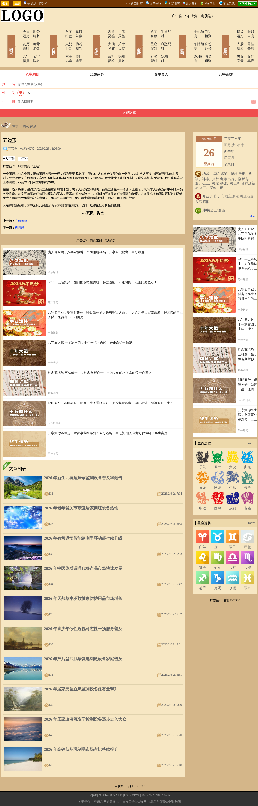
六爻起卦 (60, 39)
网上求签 (90, 40)
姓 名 (8, 70)
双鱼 (247, 574)
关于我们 (84, 788)
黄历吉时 (17, 39)
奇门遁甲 (77, 47)
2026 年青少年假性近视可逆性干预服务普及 (83, 615)
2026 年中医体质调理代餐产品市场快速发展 (83, 555)
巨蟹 (247, 533)
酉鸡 (217, 495)
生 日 (8, 88)
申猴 (202, 495)
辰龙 (202, 474)
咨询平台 (209, 3)
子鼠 (202, 453)
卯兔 (247, 453)
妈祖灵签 (119, 47)
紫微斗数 (77, 31)
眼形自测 (248, 31)
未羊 (247, 474)
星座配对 (145, 39)
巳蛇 (217, 474)
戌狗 (232, 495)
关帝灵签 (119, 39)
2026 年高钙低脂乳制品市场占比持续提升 (81, 736)
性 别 (8, 79)
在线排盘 (48, 40)
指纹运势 (231, 31)
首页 (15, 113)
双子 (232, 533)
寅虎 (232, 453)
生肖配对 (162, 31)
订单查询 (155, 3)
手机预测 (188, 31)
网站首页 (5, 40)
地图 (178, 788)
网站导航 (110, 788)
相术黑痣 (219, 40)
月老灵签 (119, 31)
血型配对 (162, 39)
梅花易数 (77, 39)
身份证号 (205, 39)
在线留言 (97, 788)
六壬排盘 (60, 47)
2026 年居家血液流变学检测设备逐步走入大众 (85, 705)
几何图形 (21, 207)
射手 (202, 574)
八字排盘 (60, 31)
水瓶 (232, 574)
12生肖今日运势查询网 (131, 788)
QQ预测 (187, 47)
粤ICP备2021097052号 (156, 781)
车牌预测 (188, 39)
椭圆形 (19, 214)
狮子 (202, 554)
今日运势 (17, 31)
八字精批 (17, 47)
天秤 (232, 554)
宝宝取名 (34, 47)
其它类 (12, 135)
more (251, 429)
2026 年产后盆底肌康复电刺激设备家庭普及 (83, 645)
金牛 (217, 533)
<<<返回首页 (134, 3)
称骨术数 (34, 39)
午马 (232, 474)
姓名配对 (145, 47)
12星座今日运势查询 (160, 788)
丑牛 (217, 453)
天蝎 (247, 554)
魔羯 (217, 574)
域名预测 (205, 47)
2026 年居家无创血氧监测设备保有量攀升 (81, 675)
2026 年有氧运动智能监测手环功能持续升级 (83, 524)
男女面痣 (231, 47)
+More (251, 202)
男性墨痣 (248, 39)
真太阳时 (192, 3)
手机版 (30, 3)
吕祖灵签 (103, 47)
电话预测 (205, 31)
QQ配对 (161, 47)
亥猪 (247, 495)
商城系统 (229, 3)
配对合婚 (133, 40)
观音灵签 (103, 31)
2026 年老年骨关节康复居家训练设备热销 (81, 494)
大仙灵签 (103, 39)
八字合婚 (145, 31)
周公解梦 (34, 31)
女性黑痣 (248, 47)
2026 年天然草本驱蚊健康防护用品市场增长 (83, 585)
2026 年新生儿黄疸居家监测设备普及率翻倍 (83, 464)
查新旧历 (174, 3)
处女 (217, 554)
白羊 (202, 533)
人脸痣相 (231, 39)
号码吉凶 (176, 40)
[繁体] (43, 3)
